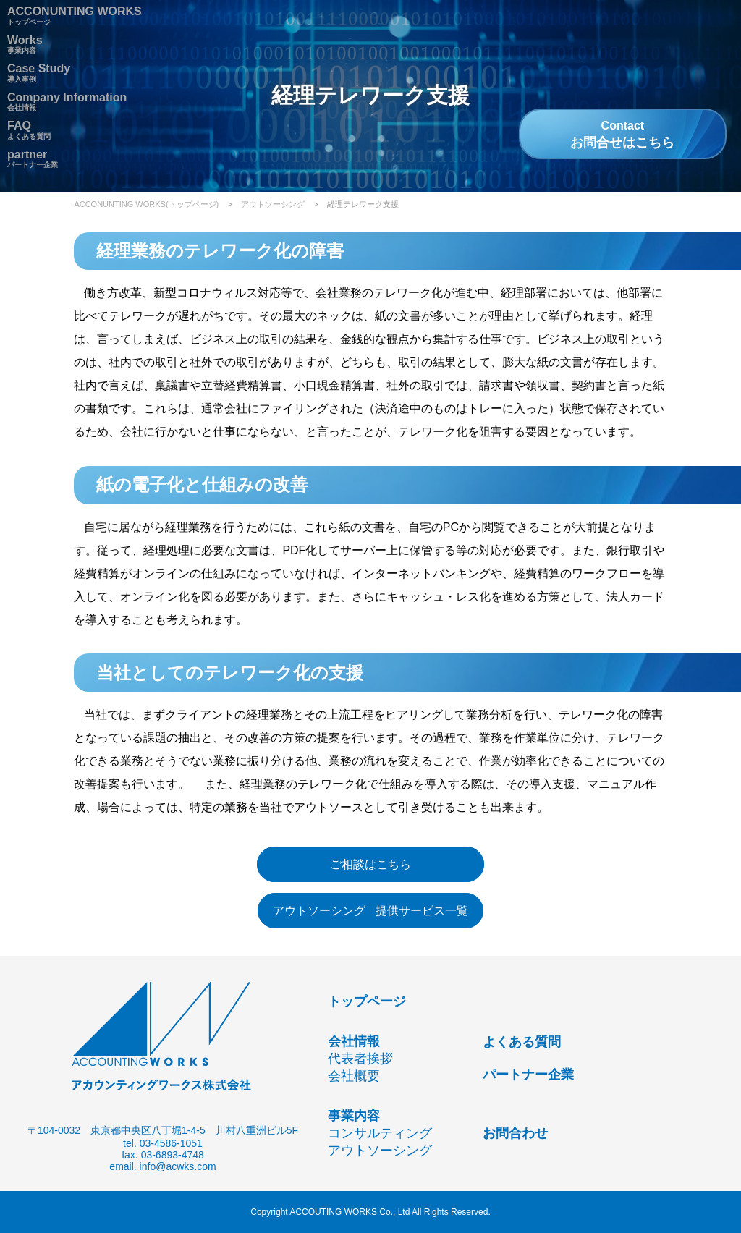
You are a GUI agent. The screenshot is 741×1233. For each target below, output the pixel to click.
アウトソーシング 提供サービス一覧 (370, 910)
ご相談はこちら (370, 864)
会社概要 (354, 1076)
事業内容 (25, 46)
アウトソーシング (273, 204)
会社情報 (354, 1041)
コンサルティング (380, 1133)
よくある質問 (522, 1042)
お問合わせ (515, 1133)
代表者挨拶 (360, 1058)
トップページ (367, 1001)
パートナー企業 (32, 160)
